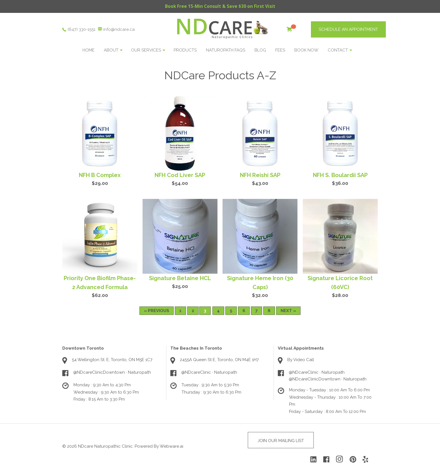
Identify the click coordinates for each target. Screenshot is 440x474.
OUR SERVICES (146, 50)
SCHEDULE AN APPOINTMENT (348, 29)
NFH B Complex (100, 175)
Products (185, 50)
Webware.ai (171, 446)
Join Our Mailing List (281, 440)
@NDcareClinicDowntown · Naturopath (112, 372)
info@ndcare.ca (119, 29)
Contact (338, 50)
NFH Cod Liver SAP (180, 175)
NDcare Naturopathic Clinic (105, 446)
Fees (280, 50)
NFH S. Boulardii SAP (340, 175)
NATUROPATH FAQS (225, 50)
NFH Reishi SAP (260, 175)
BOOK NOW (306, 50)
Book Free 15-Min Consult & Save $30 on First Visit (220, 6)
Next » (288, 310)
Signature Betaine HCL (180, 278)
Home (88, 50)
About (111, 50)
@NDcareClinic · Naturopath (209, 372)
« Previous (156, 310)
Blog (260, 50)
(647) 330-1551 (81, 29)
